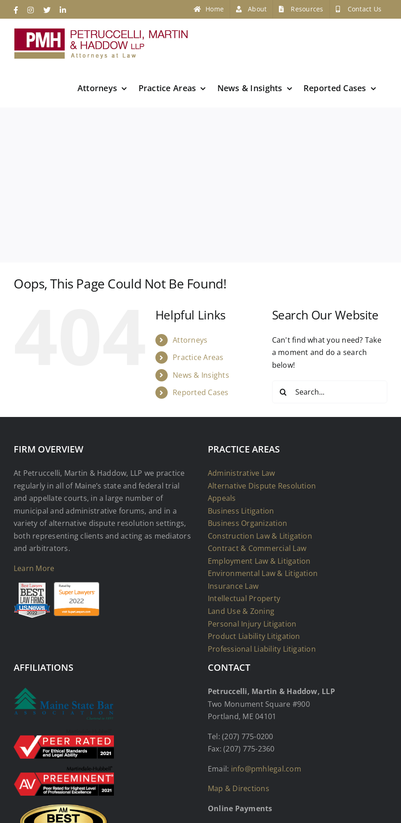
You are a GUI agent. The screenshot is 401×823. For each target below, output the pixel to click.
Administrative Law (241, 473)
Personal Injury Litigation (252, 624)
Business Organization (247, 523)
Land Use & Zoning (241, 611)
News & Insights (201, 375)
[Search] (283, 392)
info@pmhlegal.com (266, 769)
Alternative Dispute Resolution (262, 486)
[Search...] (329, 392)
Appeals (222, 498)
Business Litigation (241, 511)
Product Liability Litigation (254, 636)
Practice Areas (198, 357)
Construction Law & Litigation (260, 536)
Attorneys (190, 340)
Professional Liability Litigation (262, 649)
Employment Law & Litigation (259, 561)
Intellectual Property (244, 598)
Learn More (34, 568)
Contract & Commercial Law (257, 548)
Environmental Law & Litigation (263, 573)
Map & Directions (238, 788)
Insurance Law (233, 586)
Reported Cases (200, 392)
